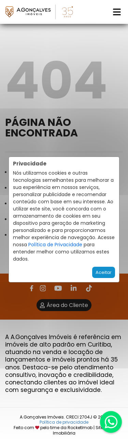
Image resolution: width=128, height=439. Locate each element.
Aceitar (104, 272)
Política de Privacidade (55, 244)
